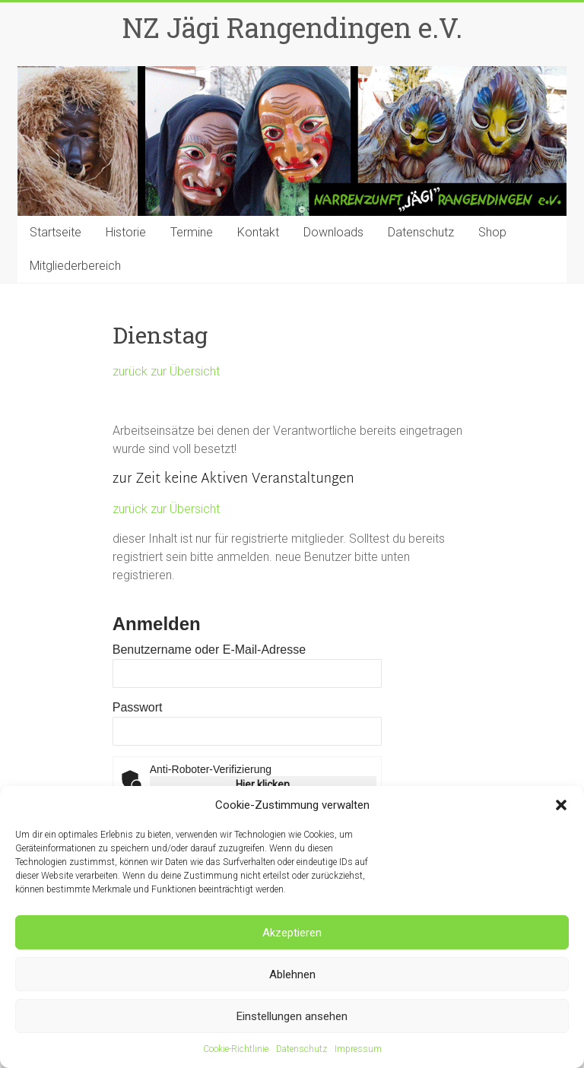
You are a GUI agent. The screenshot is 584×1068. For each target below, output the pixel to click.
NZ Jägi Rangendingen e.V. (292, 27)
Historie (126, 232)
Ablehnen (292, 974)
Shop (492, 232)
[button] (561, 805)
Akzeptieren (292, 933)
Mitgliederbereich (75, 265)
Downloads (333, 232)
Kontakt (258, 232)
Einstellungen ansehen (292, 1016)
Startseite (55, 232)
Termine (191, 232)
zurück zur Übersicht (166, 371)
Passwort (138, 707)
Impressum (358, 1049)
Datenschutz (301, 1049)
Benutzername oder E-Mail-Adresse (209, 649)
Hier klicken (263, 784)
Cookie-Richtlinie (235, 1049)
